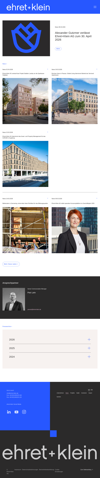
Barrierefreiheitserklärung (46, 469)
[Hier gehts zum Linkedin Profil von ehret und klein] (9, 414)
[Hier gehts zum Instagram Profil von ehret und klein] (24, 414)
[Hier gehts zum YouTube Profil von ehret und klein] (16, 414)
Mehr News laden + (11, 264)
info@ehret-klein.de (12, 396)
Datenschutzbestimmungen (30, 469)
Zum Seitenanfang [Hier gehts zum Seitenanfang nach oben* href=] (86, 469)
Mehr (58, 49)
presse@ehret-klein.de (34, 309)
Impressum (17, 469)
